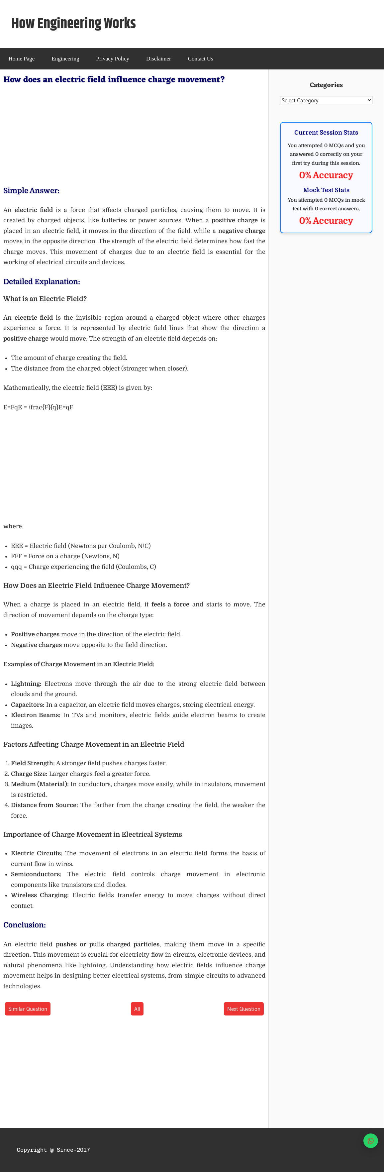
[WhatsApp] (370, 1140)
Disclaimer (158, 58)
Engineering (65, 58)
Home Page (22, 58)
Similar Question (27, 1008)
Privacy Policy (112, 58)
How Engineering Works (73, 24)
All (137, 1008)
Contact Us (200, 58)
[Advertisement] (134, 133)
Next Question (243, 1008)
